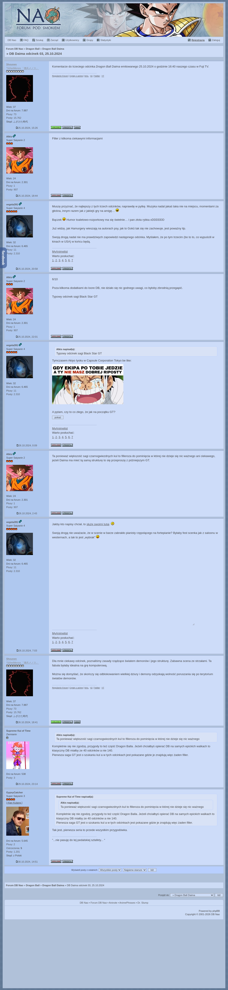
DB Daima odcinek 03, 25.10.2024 (35, 53)
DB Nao (84, 902)
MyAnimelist (60, 251)
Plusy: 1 (10, 185)
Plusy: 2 (10, 844)
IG (91, 76)
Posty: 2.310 (13, 253)
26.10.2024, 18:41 (27, 722)
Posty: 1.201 (13, 851)
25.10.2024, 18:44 (27, 195)
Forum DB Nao (14, 885)
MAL (87, 76)
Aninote (113, 902)
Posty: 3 (10, 777)
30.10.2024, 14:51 (27, 861)
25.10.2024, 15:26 (27, 128)
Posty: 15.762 (13, 117)
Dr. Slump (143, 902)
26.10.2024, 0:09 (26, 445)
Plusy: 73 (11, 114)
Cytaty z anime (76, 76)
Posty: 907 (12, 189)
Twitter (97, 76)
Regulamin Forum (60, 76)
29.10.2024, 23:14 (27, 784)
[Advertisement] (114, 953)
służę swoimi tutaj (98, 524)
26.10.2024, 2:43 (26, 513)
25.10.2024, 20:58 (27, 268)
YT (103, 76)
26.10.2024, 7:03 (26, 650)
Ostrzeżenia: (14, 848)
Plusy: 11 (11, 249)
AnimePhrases (127, 902)
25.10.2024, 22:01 (27, 336)
